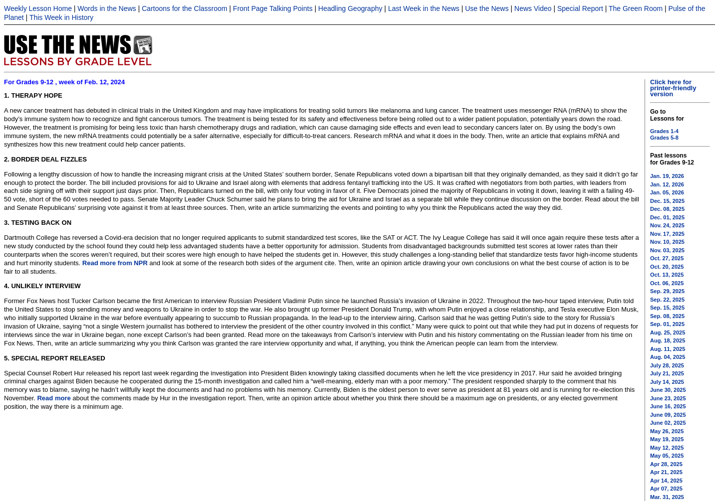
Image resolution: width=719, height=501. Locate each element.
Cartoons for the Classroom (184, 8)
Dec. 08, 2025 (667, 209)
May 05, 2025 (667, 456)
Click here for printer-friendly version (673, 88)
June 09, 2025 (668, 415)
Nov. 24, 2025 (667, 225)
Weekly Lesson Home (38, 8)
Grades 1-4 (664, 131)
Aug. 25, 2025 (667, 332)
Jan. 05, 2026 (667, 192)
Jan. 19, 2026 (667, 176)
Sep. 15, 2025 (667, 308)
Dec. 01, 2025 (667, 217)
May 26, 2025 (667, 431)
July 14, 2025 (667, 382)
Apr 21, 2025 (666, 472)
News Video (532, 8)
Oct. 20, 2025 (667, 267)
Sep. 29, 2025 (667, 291)
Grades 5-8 (664, 138)
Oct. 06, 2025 (667, 283)
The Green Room (636, 8)
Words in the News (106, 8)
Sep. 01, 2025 (667, 324)
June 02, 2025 (668, 423)
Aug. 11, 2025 (667, 349)
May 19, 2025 (667, 439)
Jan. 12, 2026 (667, 184)
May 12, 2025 (667, 448)
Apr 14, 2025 (666, 481)
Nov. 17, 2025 (667, 234)
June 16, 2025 (668, 406)
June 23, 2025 (668, 398)
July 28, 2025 (667, 365)
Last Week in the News (423, 8)
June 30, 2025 (668, 390)
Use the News (487, 8)
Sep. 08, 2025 (667, 316)
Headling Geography (350, 8)
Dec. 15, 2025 (667, 201)
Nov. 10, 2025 (667, 242)
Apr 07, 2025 (666, 489)
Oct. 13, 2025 (667, 275)
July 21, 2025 (667, 373)
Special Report (580, 8)
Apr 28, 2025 (666, 464)
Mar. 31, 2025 (667, 497)
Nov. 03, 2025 (667, 250)
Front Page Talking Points (273, 8)
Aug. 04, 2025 (667, 357)
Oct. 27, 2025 (667, 258)
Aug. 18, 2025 (667, 340)
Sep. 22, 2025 (667, 300)
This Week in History (61, 17)
